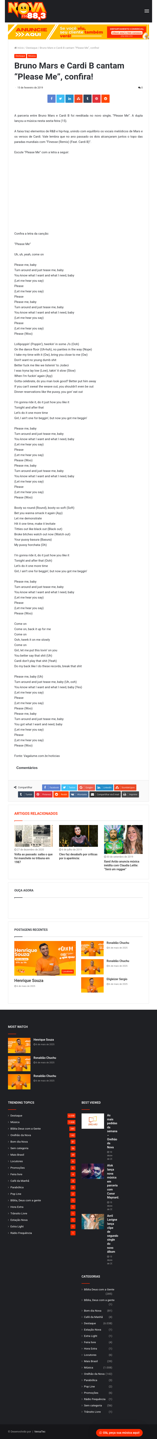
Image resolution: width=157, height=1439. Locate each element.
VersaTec (39, 1431)
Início (19, 47)
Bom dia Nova (19, 1141)
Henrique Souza (28, 980)
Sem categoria (19, 1148)
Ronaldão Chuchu (118, 942)
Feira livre (16, 1174)
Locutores (16, 1161)
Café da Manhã (19, 1180)
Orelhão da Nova (20, 1135)
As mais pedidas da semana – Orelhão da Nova (112, 1131)
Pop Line (15, 1193)
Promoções (17, 1167)
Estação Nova (19, 1219)
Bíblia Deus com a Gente (25, 1128)
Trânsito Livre (18, 1213)
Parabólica (17, 1187)
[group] (78, 31)
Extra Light (17, 1226)
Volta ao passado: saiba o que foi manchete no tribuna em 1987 (33, 858)
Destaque (31, 47)
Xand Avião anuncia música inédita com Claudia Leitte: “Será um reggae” (121, 865)
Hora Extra (16, 1206)
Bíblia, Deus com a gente (25, 1200)
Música (32, 56)
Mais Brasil (17, 1154)
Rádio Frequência (21, 1233)
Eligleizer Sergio (117, 979)
